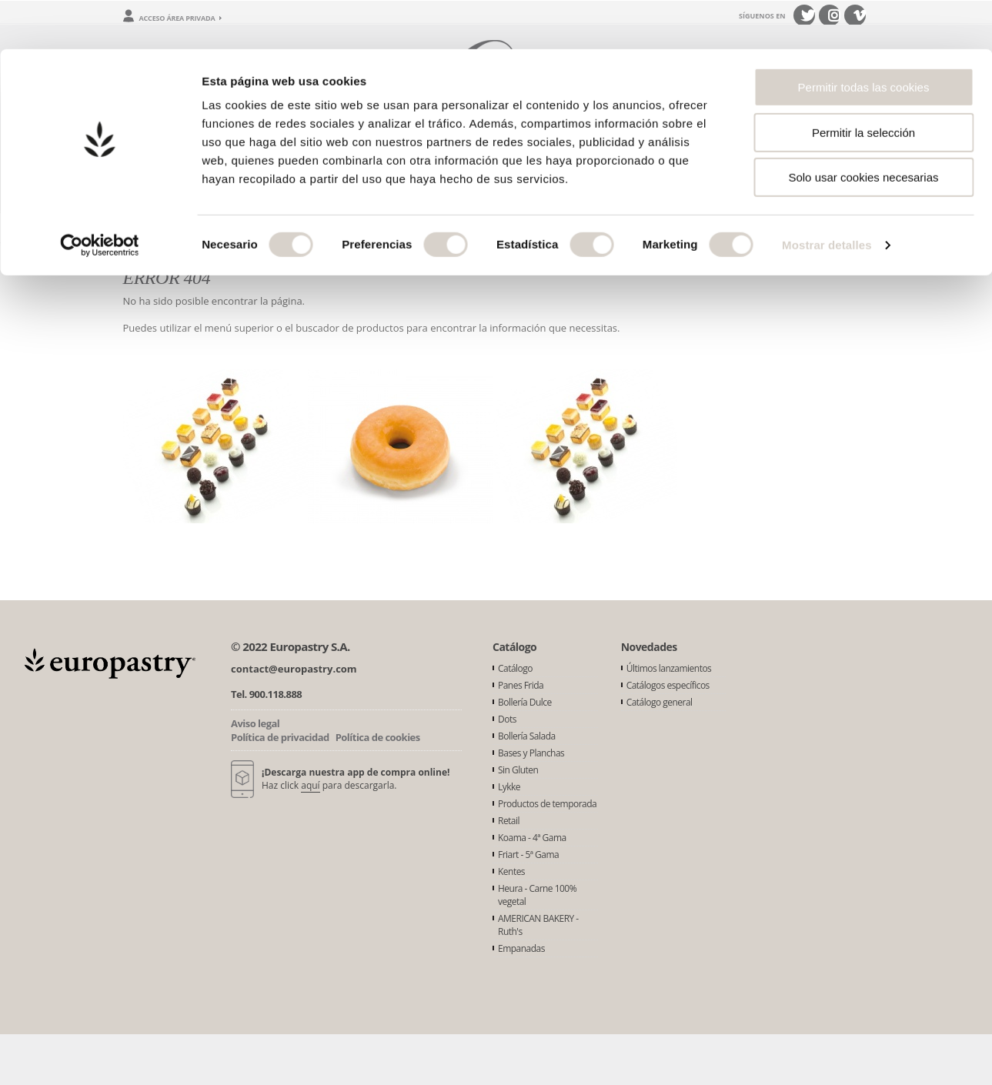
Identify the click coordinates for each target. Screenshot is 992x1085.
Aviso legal (255, 723)
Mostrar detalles (827, 195)
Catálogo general (659, 702)
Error (180, 226)
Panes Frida (520, 685)
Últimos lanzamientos (669, 668)
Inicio (136, 226)
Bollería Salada (527, 736)
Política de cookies (378, 737)
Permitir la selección (863, 83)
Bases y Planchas (531, 753)
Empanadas (521, 948)
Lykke (509, 786)
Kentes (511, 871)
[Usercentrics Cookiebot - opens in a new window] (99, 196)
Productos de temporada (547, 803)
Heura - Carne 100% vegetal (537, 895)
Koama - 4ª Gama (532, 837)
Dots (507, 719)
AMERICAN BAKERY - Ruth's (538, 925)
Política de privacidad (280, 737)
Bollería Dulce (525, 702)
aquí (310, 785)
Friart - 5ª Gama (528, 854)
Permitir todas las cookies (864, 38)
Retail (508, 820)
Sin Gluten (518, 769)
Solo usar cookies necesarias (863, 128)
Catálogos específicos (668, 685)
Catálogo (515, 668)
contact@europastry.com (294, 669)
